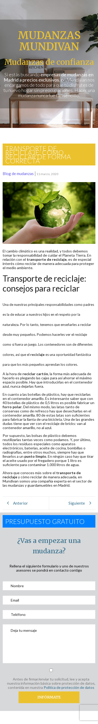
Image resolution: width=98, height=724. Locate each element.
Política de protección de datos (69, 687)
